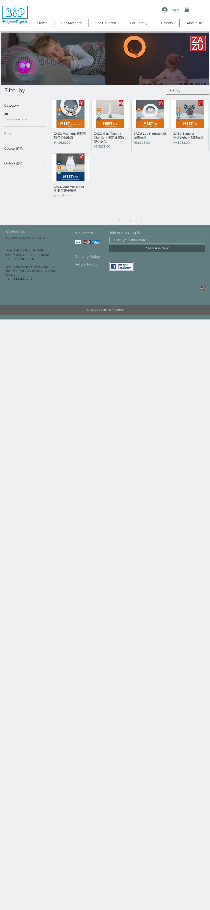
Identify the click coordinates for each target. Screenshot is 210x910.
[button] (186, 9)
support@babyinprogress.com (27, 237)
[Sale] (203, 288)
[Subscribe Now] (157, 248)
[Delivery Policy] (90, 256)
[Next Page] (141, 220)
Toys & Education (16, 119)
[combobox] (187, 90)
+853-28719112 (22, 278)
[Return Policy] (90, 264)
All (6, 114)
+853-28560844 (23, 259)
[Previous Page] (119, 220)
